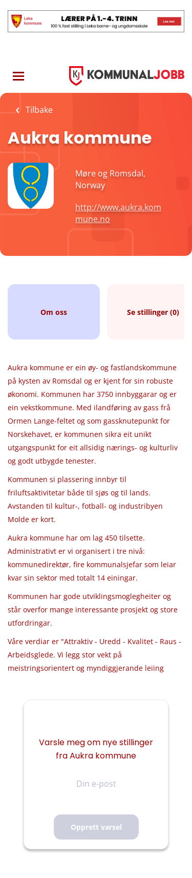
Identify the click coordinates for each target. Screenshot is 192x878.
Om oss (53, 312)
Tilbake (38, 109)
